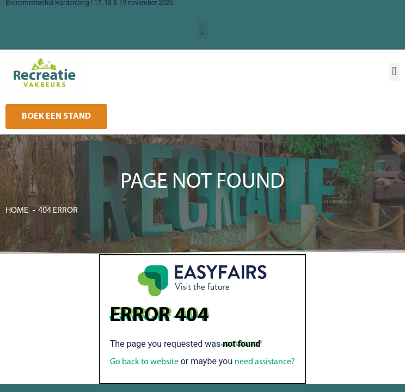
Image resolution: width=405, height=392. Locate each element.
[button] (202, 30)
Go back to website (144, 362)
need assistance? (265, 362)
